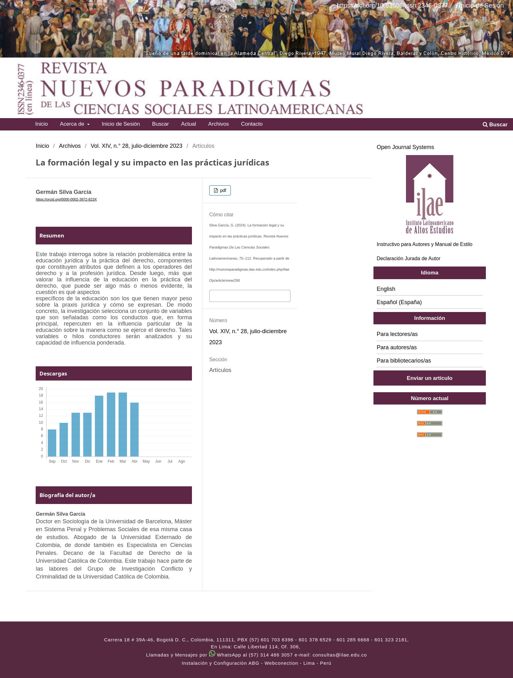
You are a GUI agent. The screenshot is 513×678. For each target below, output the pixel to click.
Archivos (218, 124)
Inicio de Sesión (121, 124)
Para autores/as (397, 347)
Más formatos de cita (237, 295)
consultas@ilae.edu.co (340, 654)
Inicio (41, 124)
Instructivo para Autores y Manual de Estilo (424, 244)
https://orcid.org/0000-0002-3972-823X (66, 199)
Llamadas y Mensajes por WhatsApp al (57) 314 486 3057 (219, 654)
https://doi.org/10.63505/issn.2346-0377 (392, 5)
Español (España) (399, 302)
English (386, 289)
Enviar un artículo (430, 378)
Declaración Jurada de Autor (408, 258)
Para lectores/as (397, 334)
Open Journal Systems (405, 147)
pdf (222, 190)
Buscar (160, 124)
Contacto (252, 124)
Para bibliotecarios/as (404, 360)
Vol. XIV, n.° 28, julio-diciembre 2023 (136, 146)
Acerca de (73, 124)
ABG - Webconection (273, 663)
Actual (188, 124)
